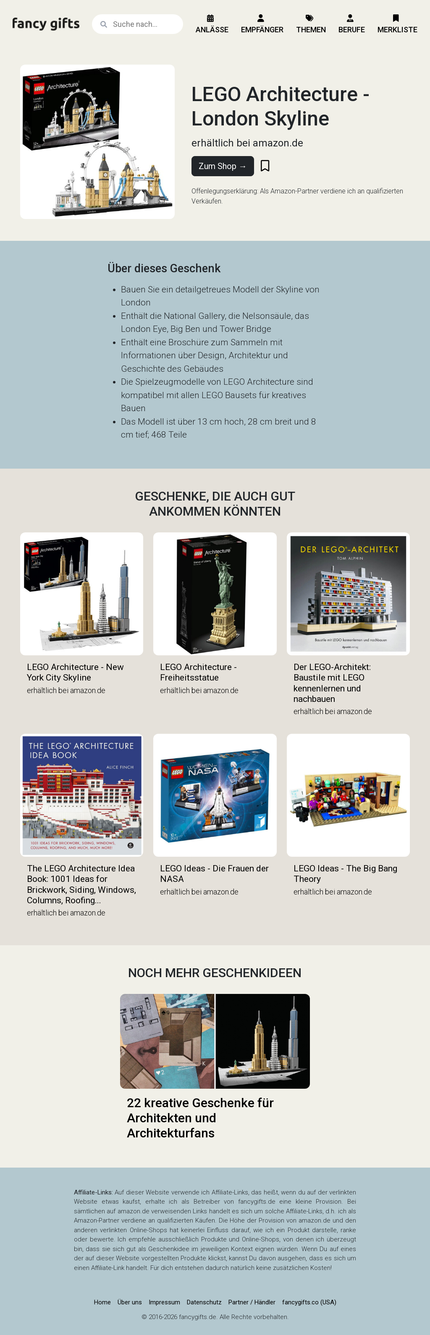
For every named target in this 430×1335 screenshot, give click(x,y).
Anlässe (212, 24)
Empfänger (262, 24)
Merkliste (397, 24)
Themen (311, 24)
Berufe (351, 24)
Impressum (164, 1302)
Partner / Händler (251, 1302)
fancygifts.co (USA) (309, 1302)
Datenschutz (204, 1302)
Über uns (130, 1302)
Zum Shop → (223, 166)
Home (102, 1302)
